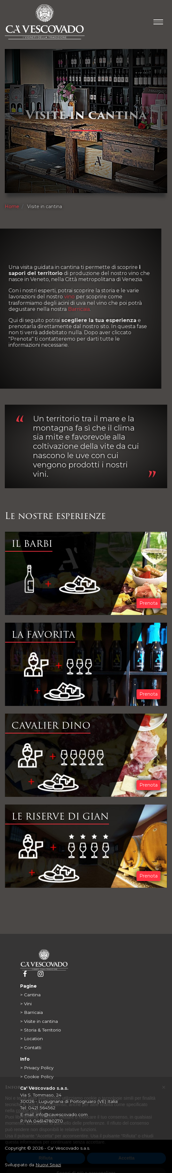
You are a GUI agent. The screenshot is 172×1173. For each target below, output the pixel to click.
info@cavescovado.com (62, 1114)
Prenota (148, 603)
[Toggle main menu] (158, 22)
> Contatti (30, 1047)
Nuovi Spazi (48, 1164)
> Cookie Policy (36, 1076)
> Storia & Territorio (40, 1029)
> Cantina (30, 994)
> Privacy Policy (36, 1067)
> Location (31, 1038)
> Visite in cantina (39, 1021)
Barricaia (60, 309)
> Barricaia (31, 1012)
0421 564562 (41, 1107)
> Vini (26, 1003)
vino (50, 297)
